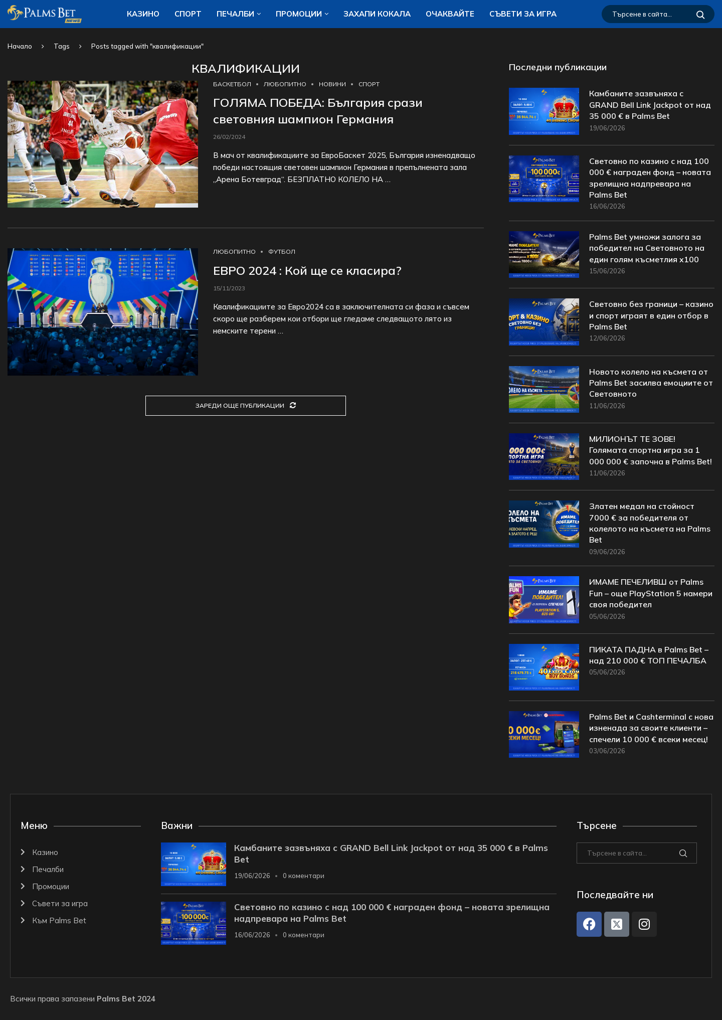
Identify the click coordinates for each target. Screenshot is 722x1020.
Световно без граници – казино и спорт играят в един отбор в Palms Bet (651, 315)
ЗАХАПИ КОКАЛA (377, 14)
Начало (20, 46)
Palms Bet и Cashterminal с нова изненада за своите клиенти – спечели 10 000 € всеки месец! (651, 728)
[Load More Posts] (245, 406)
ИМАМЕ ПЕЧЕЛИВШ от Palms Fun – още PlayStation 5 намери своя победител (650, 593)
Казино (143, 14)
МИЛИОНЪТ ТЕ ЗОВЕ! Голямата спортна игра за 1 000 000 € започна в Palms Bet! (650, 450)
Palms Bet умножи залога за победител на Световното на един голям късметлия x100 (646, 248)
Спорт (188, 14)
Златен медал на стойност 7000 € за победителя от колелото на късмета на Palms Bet (649, 523)
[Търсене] (658, 14)
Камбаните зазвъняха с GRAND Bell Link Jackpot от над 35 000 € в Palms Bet (650, 104)
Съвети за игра (523, 14)
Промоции (299, 14)
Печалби (235, 14)
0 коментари (303, 876)
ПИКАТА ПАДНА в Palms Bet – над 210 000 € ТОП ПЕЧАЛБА (648, 654)
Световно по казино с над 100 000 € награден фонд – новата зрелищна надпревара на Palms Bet (650, 178)
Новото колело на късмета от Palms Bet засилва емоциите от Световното (651, 383)
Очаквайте (450, 14)
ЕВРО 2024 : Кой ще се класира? (307, 270)
